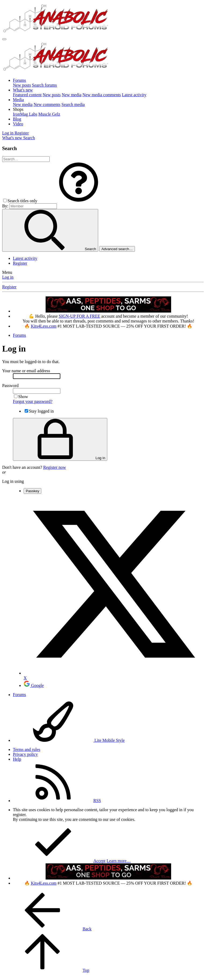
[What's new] (12, 138)
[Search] (29, 138)
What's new (23, 90)
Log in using (13, 481)
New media (71, 95)
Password (10, 385)
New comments (47, 104)
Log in (7, 277)
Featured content (27, 95)
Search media (73, 104)
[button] (18, 109)
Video (18, 124)
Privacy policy (25, 754)
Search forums (44, 85)
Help (17, 759)
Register (20, 263)
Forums (19, 80)
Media (18, 99)
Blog (17, 119)
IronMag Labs (25, 114)
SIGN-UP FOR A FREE (79, 316)
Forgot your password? (32, 401)
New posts (22, 85)
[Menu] (4, 39)
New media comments (102, 95)
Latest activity (134, 95)
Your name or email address (26, 370)
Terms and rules (26, 749)
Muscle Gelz (49, 114)
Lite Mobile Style (69, 740)
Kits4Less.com (44, 326)
